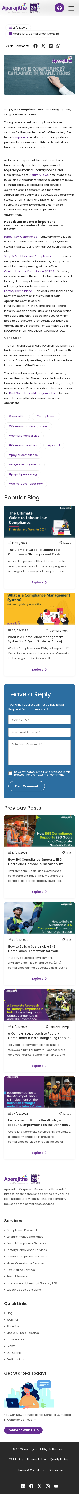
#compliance (46, 416)
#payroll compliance (23, 455)
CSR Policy (16, 1459)
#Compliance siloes (23, 445)
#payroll (54, 445)
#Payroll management (24, 464)
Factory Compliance (18, 291)
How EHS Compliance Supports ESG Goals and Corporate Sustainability (35, 861)
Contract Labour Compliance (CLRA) (29, 271)
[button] (71, 8)
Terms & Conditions (31, 1470)
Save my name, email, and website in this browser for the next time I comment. (42, 773)
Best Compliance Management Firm (34, 393)
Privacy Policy (36, 1459)
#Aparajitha (17, 416)
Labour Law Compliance (20, 237)
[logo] (21, 8)
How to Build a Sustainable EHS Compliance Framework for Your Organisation (33, 950)
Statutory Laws (38, 175)
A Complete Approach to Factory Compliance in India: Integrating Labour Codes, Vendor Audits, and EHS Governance (38, 1040)
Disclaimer (56, 1470)
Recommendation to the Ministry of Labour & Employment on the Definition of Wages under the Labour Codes (38, 1124)
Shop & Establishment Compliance (28, 256)
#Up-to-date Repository (26, 484)
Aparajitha (20, 34)
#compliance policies (24, 436)
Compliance (37, 34)
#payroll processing (23, 474)
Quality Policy (59, 1459)
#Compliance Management (28, 426)
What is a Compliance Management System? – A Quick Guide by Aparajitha (38, 639)
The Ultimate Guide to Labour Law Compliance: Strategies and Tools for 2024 (37, 554)
